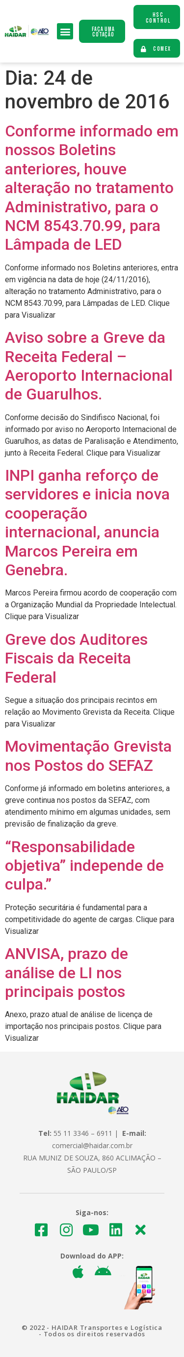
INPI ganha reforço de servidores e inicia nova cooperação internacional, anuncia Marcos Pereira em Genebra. (87, 522)
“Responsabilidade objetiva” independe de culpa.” (84, 865)
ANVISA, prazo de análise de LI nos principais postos (66, 972)
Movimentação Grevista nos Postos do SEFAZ (88, 755)
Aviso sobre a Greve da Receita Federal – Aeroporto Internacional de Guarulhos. (89, 365)
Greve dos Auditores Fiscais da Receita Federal (76, 658)
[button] (65, 31)
